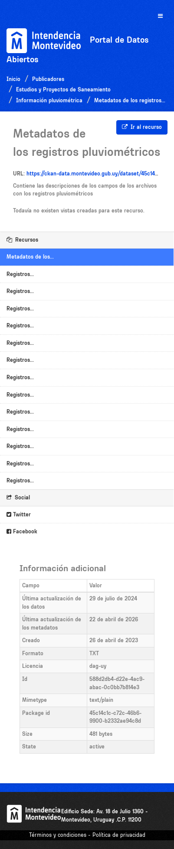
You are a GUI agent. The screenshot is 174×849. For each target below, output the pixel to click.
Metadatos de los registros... (129, 100)
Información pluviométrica (49, 100)
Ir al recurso (142, 127)
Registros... (20, 274)
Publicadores (48, 79)
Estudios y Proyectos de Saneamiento (63, 89)
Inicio (13, 79)
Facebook (22, 531)
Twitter (19, 514)
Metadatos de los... (30, 256)
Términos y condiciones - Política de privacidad (87, 835)
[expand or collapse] (160, 16)
